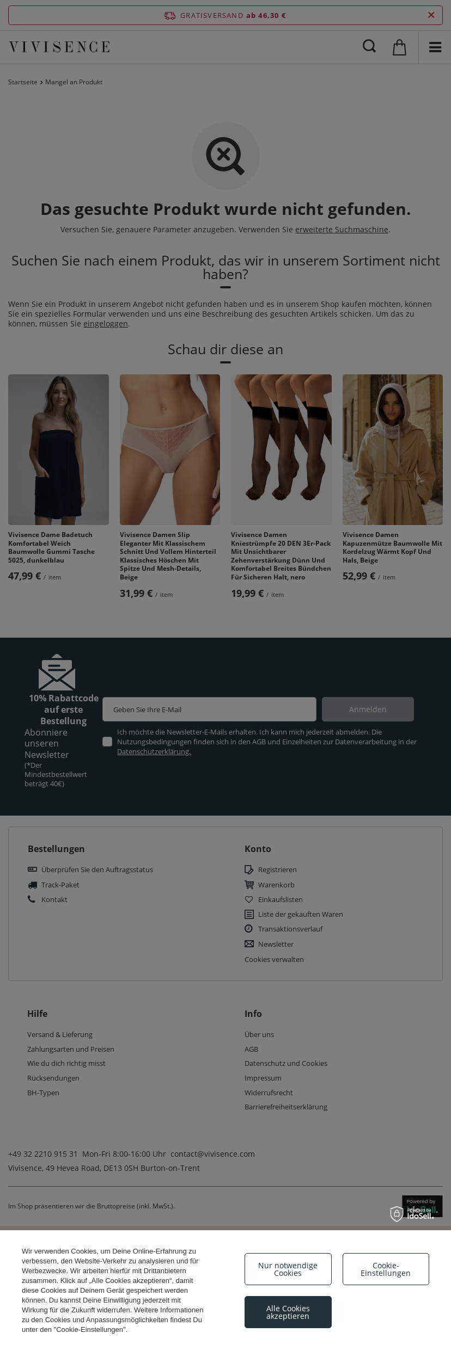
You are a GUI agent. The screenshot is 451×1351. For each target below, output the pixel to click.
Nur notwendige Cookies (288, 1269)
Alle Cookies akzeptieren (288, 1312)
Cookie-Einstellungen (386, 1269)
